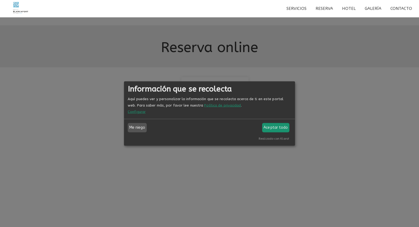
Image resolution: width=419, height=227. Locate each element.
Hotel (349, 8)
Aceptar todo (275, 127)
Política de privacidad (222, 105)
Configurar (137, 111)
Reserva (324, 8)
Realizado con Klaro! (274, 138)
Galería (373, 8)
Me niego (137, 127)
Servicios (296, 8)
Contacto (401, 8)
